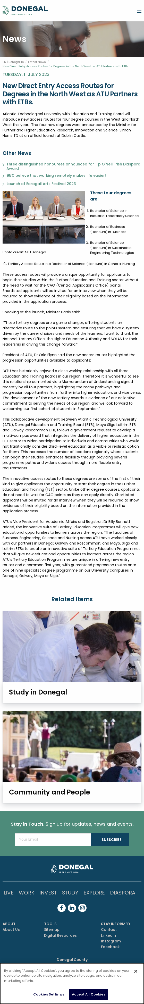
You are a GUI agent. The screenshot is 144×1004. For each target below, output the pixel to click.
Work (26, 892)
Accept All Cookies (88, 994)
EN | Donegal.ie (13, 62)
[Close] (135, 971)
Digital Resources (60, 935)
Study (70, 892)
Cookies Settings (48, 994)
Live (9, 892)
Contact (109, 929)
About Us (11, 929)
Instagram (111, 941)
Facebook (110, 946)
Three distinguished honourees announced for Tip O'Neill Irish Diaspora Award (73, 166)
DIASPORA (122, 892)
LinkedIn (108, 935)
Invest (48, 892)
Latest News (37, 62)
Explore (94, 892)
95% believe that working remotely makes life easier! (56, 175)
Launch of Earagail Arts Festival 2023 (41, 184)
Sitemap (52, 929)
